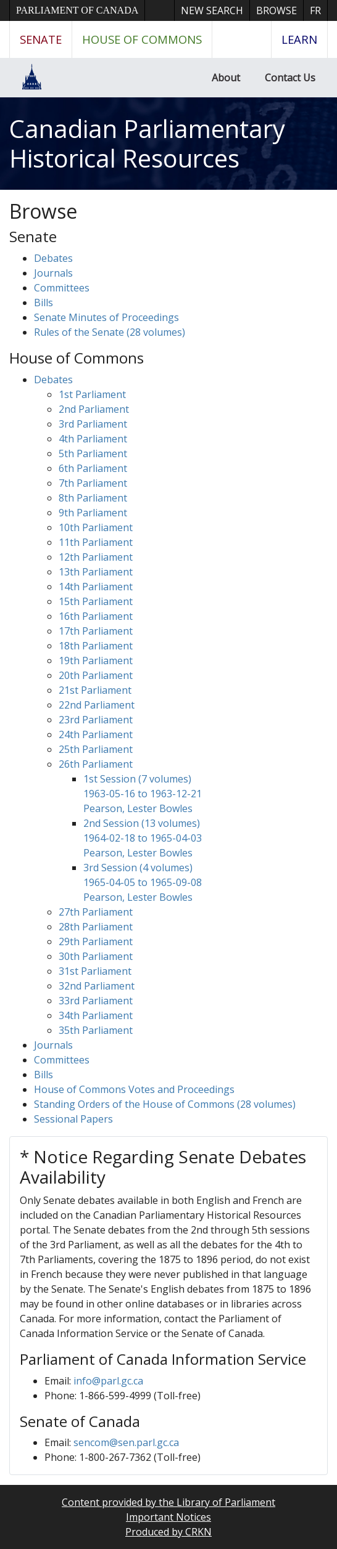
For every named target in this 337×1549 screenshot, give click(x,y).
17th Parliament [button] (96, 631)
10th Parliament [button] (96, 527)
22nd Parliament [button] (97, 705)
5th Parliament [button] (93, 453)
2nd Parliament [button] (94, 409)
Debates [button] (53, 258)
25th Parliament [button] (96, 749)
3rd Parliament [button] (93, 424)
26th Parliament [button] (96, 764)
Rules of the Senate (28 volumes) (109, 332)
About (226, 77)
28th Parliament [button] (96, 926)
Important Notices (168, 1517)
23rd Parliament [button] (96, 719)
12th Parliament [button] (96, 557)
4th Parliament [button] (93, 438)
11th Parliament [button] (96, 542)
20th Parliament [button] (96, 675)
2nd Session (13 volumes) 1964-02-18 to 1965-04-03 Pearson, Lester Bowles (142, 838)
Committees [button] (61, 288)
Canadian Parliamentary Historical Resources (147, 143)
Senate (41, 39)
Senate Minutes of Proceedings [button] (106, 317)
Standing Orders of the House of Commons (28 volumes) (165, 1104)
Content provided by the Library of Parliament (168, 1502)
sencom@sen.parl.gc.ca (126, 1442)
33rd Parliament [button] (96, 1000)
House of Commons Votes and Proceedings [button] (134, 1089)
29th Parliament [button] (96, 941)
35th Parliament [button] (96, 1030)
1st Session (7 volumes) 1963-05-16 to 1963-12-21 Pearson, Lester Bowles (142, 793)
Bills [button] (43, 302)
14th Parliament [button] (96, 586)
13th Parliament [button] (96, 572)
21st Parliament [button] (95, 690)
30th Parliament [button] (96, 956)
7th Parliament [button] (93, 483)
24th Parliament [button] (96, 734)
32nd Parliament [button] (97, 986)
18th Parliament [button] (96, 646)
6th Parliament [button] (93, 468)
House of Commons (142, 39)
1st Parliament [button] (92, 394)
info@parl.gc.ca (108, 1381)
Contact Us (290, 77)
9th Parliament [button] (93, 512)
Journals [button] (53, 273)
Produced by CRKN (168, 1532)
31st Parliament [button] (95, 971)
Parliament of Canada (77, 10)
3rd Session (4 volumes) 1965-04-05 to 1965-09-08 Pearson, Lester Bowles (142, 882)
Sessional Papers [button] (73, 1119)
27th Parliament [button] (96, 912)
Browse (276, 10)
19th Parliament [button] (96, 660)
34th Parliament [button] (96, 1015)
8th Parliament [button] (93, 498)
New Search (212, 10)
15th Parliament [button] (96, 601)
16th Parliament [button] (96, 616)
